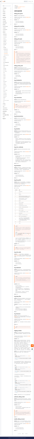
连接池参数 (4, 68)
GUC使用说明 (5, 35)
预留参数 (4, 97)
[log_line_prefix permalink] (13, 179)
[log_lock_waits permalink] (13, 252)
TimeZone (15, 316)
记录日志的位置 (6, 50)
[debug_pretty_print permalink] (13, 65)
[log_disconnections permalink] (13, 116)
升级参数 (4, 75)
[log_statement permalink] (13, 267)
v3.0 (17, 5)
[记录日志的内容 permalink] (13, 10)
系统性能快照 (5, 81)
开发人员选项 (5, 71)
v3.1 (18, 6)
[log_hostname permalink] (13, 165)
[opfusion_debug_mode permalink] (13, 396)
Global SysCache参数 (6, 100)
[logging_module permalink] (13, 330)
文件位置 (4, 38)
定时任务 (4, 87)
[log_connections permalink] (13, 97)
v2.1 (21, 6)
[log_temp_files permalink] (13, 296)
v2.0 (23, 6)
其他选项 (4, 77)
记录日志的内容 (6, 53)
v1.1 (24, 6)
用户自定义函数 (5, 90)
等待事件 (4, 78)
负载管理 (4, 59)
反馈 (32, 346)
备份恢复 (4, 91)
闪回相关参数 (5, 94)
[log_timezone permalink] (13, 313)
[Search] (26, 1)
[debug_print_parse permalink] (13, 13)
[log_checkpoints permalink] (13, 80)
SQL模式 (4, 74)
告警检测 (4, 56)
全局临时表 (4, 84)
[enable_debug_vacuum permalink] (13, 418)
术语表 (4, 116)
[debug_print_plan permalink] (13, 38)
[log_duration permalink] (13, 128)
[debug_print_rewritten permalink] (13, 26)
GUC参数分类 (27, 17)
